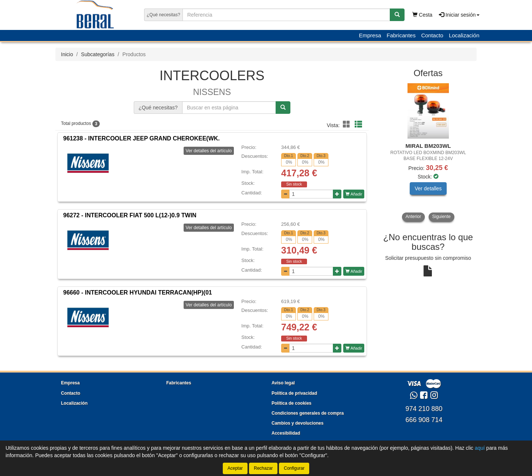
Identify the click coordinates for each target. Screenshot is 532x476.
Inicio (67, 54)
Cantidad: (251, 193)
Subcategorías (97, 54)
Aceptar (235, 468)
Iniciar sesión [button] (459, 15)
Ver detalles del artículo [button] (209, 150)
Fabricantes (401, 35)
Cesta (422, 15)
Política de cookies (291, 403)
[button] (348, 124)
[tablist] (428, 152)
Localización (464, 35)
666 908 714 (423, 420)
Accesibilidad (286, 433)
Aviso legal (283, 382)
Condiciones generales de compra (308, 413)
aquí (480, 448)
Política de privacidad (294, 393)
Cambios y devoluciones (298, 423)
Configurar (294, 468)
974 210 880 (423, 408)
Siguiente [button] (441, 216)
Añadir (353, 194)
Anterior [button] (413, 216)
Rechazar (263, 468)
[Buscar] (397, 14)
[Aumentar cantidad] (337, 194)
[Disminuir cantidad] (285, 194)
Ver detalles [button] (428, 188)
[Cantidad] (311, 194)
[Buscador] (286, 14)
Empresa (370, 35)
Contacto (432, 35)
